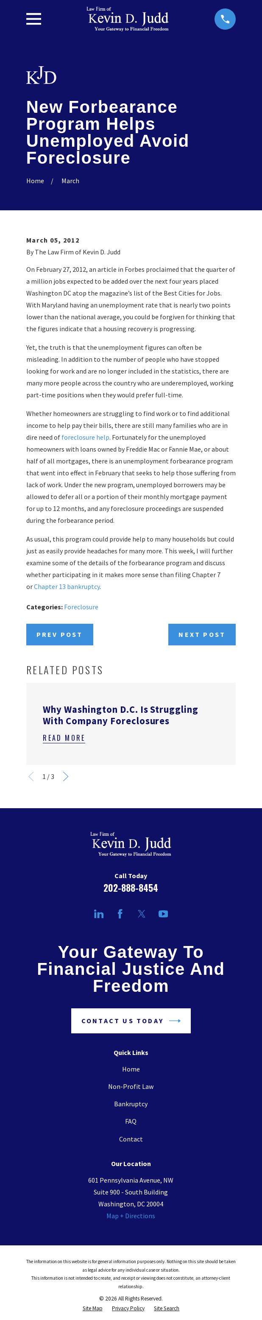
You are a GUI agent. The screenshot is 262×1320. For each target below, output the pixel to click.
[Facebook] (120, 913)
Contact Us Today (131, 1021)
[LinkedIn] (98, 913)
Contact (131, 1139)
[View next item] (65, 776)
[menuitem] (93, 1308)
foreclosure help (85, 437)
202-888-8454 (130, 887)
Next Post (202, 634)
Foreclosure (81, 607)
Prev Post (59, 634)
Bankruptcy (131, 1104)
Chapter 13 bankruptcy (67, 586)
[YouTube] (163, 913)
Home (131, 1069)
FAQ (131, 1121)
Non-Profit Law (130, 1086)
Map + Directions (130, 1215)
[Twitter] (141, 913)
